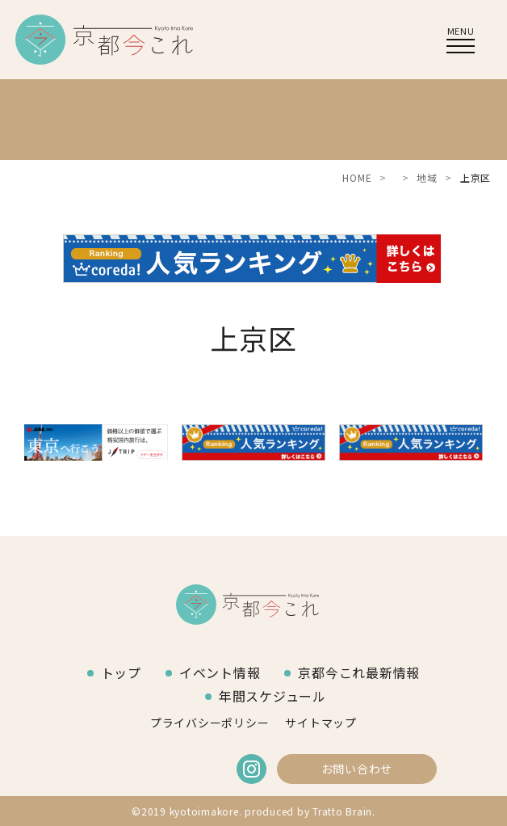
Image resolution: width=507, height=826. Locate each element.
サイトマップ (321, 722)
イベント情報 (220, 672)
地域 (427, 177)
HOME (356, 177)
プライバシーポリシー (210, 722)
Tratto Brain (342, 811)
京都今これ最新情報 (359, 672)
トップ (121, 672)
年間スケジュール (272, 696)
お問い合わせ (357, 769)
